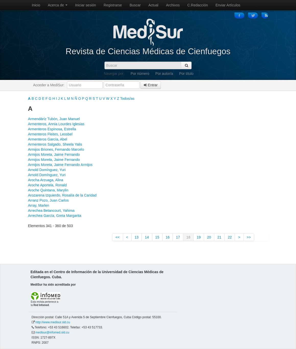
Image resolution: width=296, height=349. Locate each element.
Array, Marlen (38, 205)
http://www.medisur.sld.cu (52, 322)
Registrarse (113, 5)
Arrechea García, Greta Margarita (54, 216)
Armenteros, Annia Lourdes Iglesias (56, 124)
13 (137, 237)
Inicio (36, 5)
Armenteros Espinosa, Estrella (52, 129)
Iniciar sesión (85, 5)
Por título (186, 74)
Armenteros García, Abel (47, 139)
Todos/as (127, 98)
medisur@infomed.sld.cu (52, 332)
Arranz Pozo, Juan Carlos (48, 200)
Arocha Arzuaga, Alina (45, 180)
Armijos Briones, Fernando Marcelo (56, 149)
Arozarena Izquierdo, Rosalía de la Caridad (62, 195)
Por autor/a (164, 74)
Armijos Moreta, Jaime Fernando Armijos (60, 165)
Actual (153, 5)
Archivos (173, 5)
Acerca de (57, 5)
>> (249, 237)
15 (157, 237)
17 (178, 237)
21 (219, 237)
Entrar (151, 85)
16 (167, 237)
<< (117, 237)
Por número (140, 74)
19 (199, 237)
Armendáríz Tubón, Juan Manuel (54, 119)
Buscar (135, 5)
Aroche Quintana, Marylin (48, 190)
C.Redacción (197, 5)
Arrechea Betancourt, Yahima (51, 210)
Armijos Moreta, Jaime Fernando (54, 154)
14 (147, 237)
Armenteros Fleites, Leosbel (50, 134)
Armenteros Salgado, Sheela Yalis (55, 144)
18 (188, 237)
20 (209, 237)
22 (230, 237)
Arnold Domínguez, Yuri (47, 170)
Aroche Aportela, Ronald (47, 185)
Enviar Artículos (228, 5)
